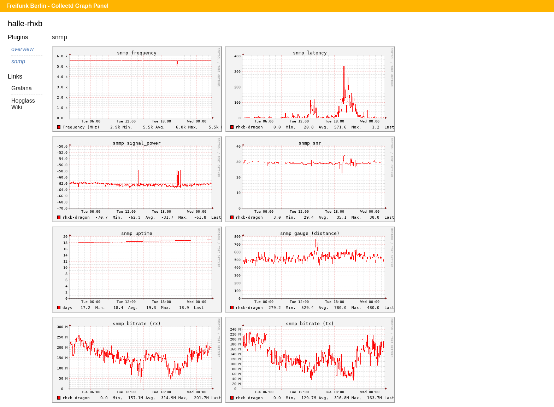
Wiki (16, 107)
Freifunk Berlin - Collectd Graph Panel (57, 6)
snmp (18, 61)
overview (22, 49)
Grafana (21, 88)
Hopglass (23, 101)
